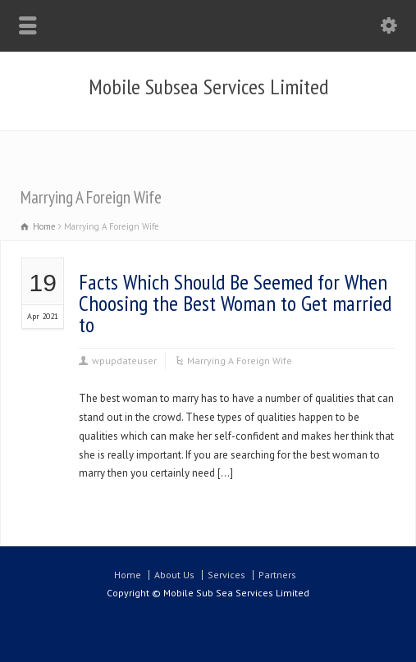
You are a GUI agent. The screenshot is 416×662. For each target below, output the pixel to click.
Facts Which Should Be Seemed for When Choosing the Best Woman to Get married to (235, 303)
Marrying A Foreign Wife (239, 360)
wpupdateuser (124, 360)
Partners (277, 574)
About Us (174, 574)
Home (127, 574)
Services (226, 574)
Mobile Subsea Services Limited (208, 87)
